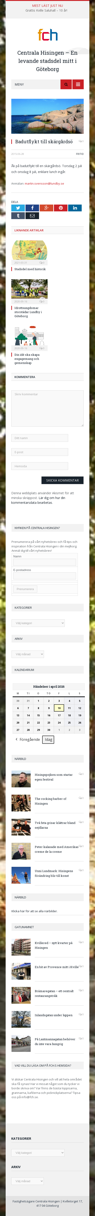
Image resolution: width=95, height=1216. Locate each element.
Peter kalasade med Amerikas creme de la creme (57, 849)
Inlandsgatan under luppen (53, 1015)
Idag (48, 739)
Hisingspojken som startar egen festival (54, 777)
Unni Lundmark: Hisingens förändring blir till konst (54, 873)
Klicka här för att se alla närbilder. (35, 911)
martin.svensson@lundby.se (44, 183)
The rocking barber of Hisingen (50, 801)
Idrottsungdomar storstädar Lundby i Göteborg (28, 312)
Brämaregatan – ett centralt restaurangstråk (54, 993)
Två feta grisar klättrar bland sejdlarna (55, 825)
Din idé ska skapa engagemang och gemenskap (26, 359)
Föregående (27, 740)
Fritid (80, 154)
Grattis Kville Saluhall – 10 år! (46, 10)
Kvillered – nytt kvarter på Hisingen (53, 945)
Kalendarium (24, 670)
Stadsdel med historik (30, 269)
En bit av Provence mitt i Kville (57, 967)
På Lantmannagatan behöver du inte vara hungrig (55, 1041)
